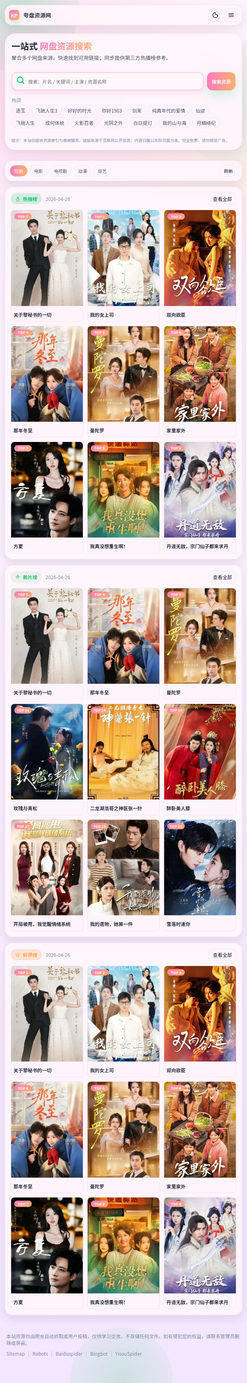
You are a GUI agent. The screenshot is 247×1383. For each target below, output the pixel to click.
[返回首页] (30, 15)
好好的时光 (80, 110)
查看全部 (222, 198)
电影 (38, 171)
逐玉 (20, 110)
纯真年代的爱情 (168, 110)
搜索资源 (221, 81)
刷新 (228, 171)
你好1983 (112, 110)
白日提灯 (142, 122)
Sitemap (15, 1353)
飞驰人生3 (46, 110)
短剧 (18, 171)
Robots (40, 1353)
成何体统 (54, 122)
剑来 (137, 110)
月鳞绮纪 (206, 122)
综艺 (102, 171)
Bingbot (98, 1353)
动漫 (82, 171)
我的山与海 (174, 122)
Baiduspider (69, 1353)
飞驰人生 (25, 122)
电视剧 (60, 171)
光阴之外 (113, 122)
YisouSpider (128, 1353)
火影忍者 (84, 122)
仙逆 (200, 110)
